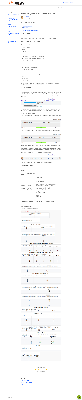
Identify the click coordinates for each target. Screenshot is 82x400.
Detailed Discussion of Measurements (30, 30)
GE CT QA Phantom (25, 380)
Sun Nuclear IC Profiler (12, 39)
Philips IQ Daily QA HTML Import (13, 27)
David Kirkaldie (27, 16)
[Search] (65, 8)
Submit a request (66, 2)
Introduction (25, 24)
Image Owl (10, 7)
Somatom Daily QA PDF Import (12, 30)
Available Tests (26, 28)
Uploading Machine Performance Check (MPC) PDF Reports (13, 19)
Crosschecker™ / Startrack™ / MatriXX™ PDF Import (13, 15)
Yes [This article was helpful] (38, 369)
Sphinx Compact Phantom (13, 36)
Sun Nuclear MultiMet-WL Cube (13, 42)
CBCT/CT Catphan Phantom (26, 382)
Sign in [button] (71, 2)
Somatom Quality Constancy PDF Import (13, 34)
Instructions (25, 27)
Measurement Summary (27, 26)
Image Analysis (15, 7)
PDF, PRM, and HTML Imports (24, 7)
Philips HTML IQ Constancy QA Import (13, 23)
